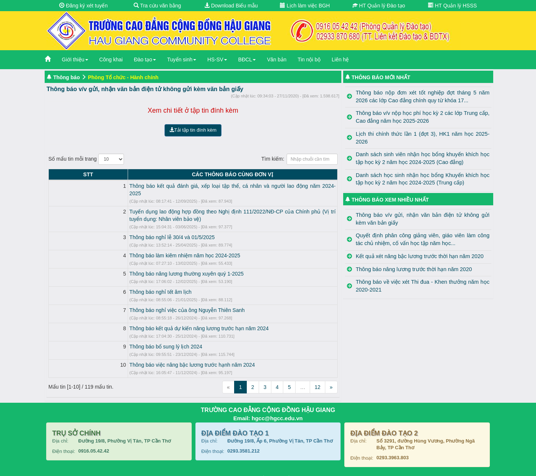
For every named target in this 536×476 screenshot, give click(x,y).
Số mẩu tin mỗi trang (86, 159)
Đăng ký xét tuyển (83, 6)
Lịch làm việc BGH (305, 6)
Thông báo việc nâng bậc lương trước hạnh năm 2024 (126, 357)
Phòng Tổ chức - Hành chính (123, 77)
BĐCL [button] (247, 59)
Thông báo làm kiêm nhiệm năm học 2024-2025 (119, 248)
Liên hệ (340, 59)
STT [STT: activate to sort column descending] (55, 174)
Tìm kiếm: (299, 159)
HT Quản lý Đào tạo (378, 6)
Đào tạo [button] (145, 59)
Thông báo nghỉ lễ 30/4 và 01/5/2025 (106, 230)
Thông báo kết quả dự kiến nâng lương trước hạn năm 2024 (133, 321)
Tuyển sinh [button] (181, 59)
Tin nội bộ (309, 59)
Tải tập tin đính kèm (193, 130)
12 (317, 380)
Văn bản (276, 59)
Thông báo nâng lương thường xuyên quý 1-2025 (121, 266)
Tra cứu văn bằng (157, 6)
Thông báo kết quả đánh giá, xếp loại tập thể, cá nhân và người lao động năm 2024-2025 (167, 186)
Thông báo (66, 77)
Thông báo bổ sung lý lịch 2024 (100, 339)
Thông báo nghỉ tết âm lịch (95, 284)
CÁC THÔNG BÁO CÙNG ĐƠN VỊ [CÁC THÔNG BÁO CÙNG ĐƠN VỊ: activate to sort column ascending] (199, 174)
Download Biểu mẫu (231, 6)
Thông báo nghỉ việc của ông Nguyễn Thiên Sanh (121, 303)
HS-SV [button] (217, 59)
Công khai (111, 59)
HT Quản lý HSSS (452, 6)
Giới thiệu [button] (75, 59)
